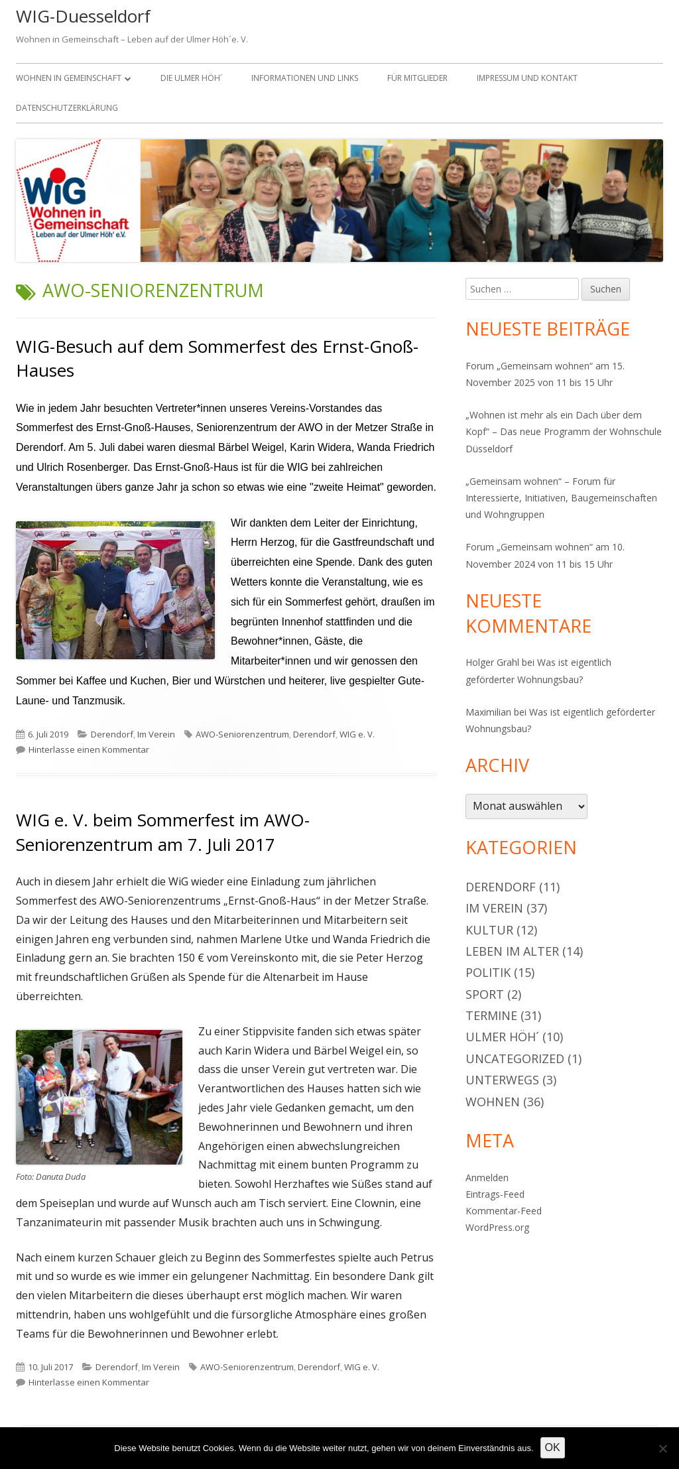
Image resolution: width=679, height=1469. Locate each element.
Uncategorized (514, 1058)
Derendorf (112, 734)
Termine (491, 1015)
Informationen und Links (304, 78)
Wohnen (492, 1102)
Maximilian (488, 712)
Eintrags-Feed (495, 1194)
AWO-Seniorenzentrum (242, 734)
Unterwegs (502, 1080)
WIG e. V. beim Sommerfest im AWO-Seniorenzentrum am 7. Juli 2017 (163, 832)
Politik (488, 972)
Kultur (489, 930)
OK (552, 1447)
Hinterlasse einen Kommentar (89, 749)
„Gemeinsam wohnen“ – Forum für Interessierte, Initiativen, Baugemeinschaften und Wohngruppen (561, 498)
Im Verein (156, 734)
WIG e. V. (357, 734)
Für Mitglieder (417, 78)
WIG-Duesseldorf (83, 16)
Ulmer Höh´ (502, 1037)
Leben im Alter (512, 951)
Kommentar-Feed (503, 1210)
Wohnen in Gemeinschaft (68, 78)
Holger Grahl (492, 662)
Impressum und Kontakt (527, 78)
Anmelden (487, 1177)
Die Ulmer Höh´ (191, 78)
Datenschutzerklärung (67, 107)
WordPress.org (497, 1227)
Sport (484, 994)
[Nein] (662, 1448)
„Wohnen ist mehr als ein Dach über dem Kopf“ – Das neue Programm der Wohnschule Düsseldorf (563, 431)
